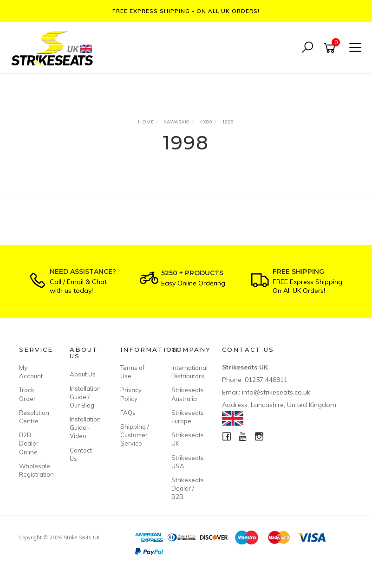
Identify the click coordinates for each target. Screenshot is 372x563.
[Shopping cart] (331, 48)
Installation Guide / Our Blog (84, 397)
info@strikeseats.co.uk (276, 392)
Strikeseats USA (186, 462)
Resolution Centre (34, 417)
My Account (31, 372)
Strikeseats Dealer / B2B (186, 488)
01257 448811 (266, 379)
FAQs (128, 412)
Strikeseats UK (186, 439)
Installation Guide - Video (84, 427)
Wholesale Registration (34, 470)
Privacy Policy (131, 394)
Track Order (27, 394)
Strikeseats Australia (186, 394)
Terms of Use (132, 372)
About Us (83, 374)
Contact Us (81, 454)
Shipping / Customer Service (134, 435)
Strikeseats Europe (186, 417)
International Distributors (186, 372)
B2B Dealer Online (29, 443)
